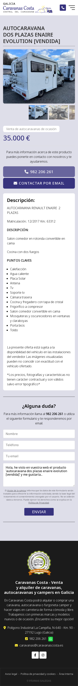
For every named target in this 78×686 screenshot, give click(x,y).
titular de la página (16, 490)
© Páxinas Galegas (39, 681)
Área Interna (66, 674)
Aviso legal (11, 674)
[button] (25, 99)
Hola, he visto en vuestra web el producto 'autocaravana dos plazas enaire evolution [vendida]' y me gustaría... (39, 475)
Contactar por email (41, 183)
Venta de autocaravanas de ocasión (31, 129)
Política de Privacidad (38, 502)
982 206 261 (41, 171)
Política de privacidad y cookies (38, 674)
